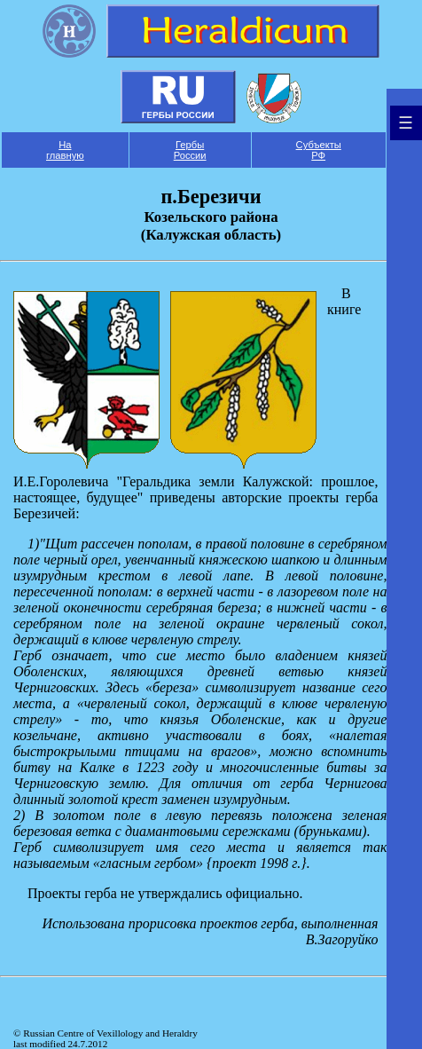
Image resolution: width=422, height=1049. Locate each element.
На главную (65, 150)
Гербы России (190, 150)
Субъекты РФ (318, 150)
